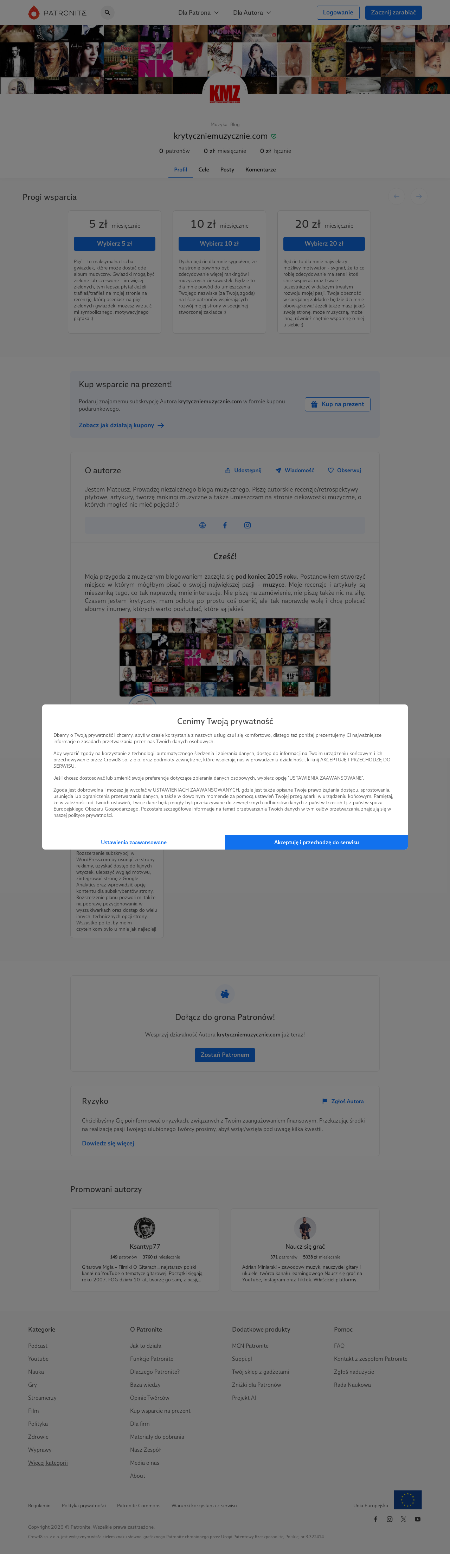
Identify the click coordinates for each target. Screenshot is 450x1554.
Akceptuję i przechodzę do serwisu (316, 842)
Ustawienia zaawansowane (134, 842)
